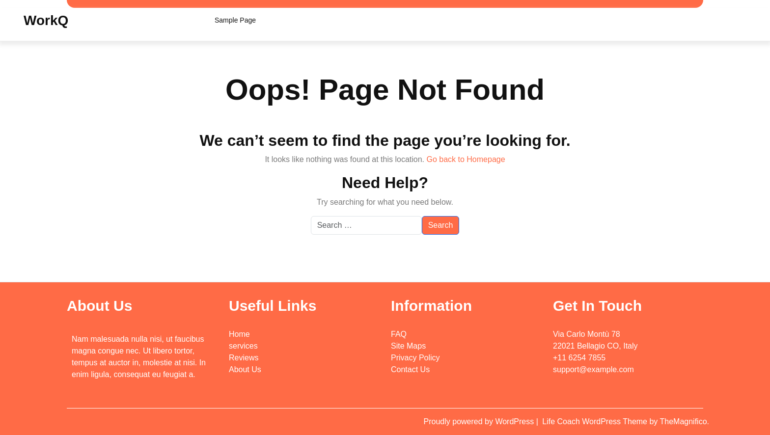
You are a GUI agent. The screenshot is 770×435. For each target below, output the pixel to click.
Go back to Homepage (465, 159)
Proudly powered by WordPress (480, 421)
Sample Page (235, 20)
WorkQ (46, 20)
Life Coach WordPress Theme (595, 421)
